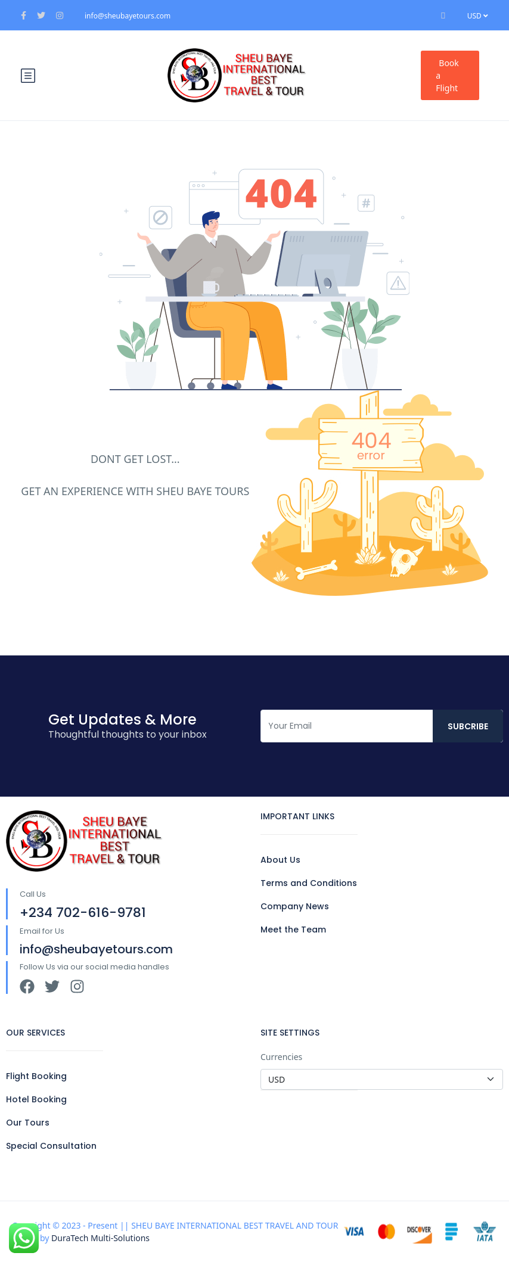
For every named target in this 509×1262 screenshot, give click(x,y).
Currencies (281, 1056)
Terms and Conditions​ (308, 883)
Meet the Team (293, 929)
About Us (280, 860)
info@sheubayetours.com (127, 16)
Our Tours (27, 1123)
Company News (294, 906)
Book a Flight (447, 75)
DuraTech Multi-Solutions (100, 1238)
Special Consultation (51, 1146)
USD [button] (477, 16)
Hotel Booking (36, 1099)
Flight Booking (36, 1076)
